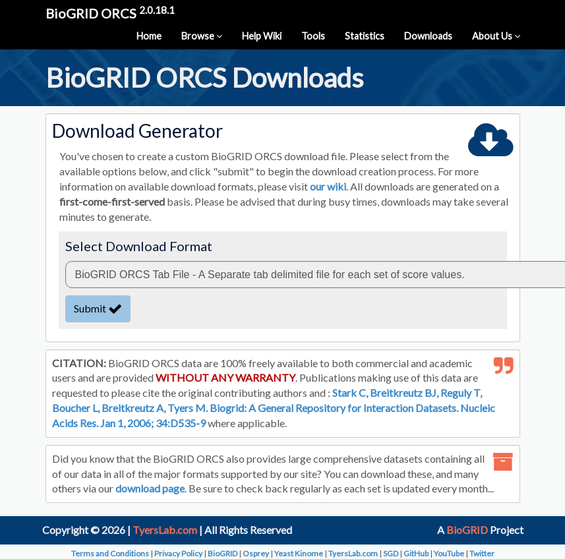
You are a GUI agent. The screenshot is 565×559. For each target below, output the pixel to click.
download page (150, 488)
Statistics (364, 36)
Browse (201, 36)
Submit (98, 308)
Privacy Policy (178, 553)
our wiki (328, 186)
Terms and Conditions (110, 553)
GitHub (416, 553)
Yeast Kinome (298, 553)
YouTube (449, 553)
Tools (313, 36)
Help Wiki (262, 36)
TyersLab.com (165, 529)
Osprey (256, 553)
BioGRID (467, 529)
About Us (496, 36)
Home (149, 36)
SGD (390, 553)
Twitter (481, 553)
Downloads (428, 36)
